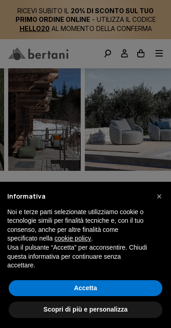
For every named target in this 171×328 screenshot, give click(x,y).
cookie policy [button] (73, 238)
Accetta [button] (85, 288)
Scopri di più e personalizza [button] (85, 309)
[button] (159, 196)
